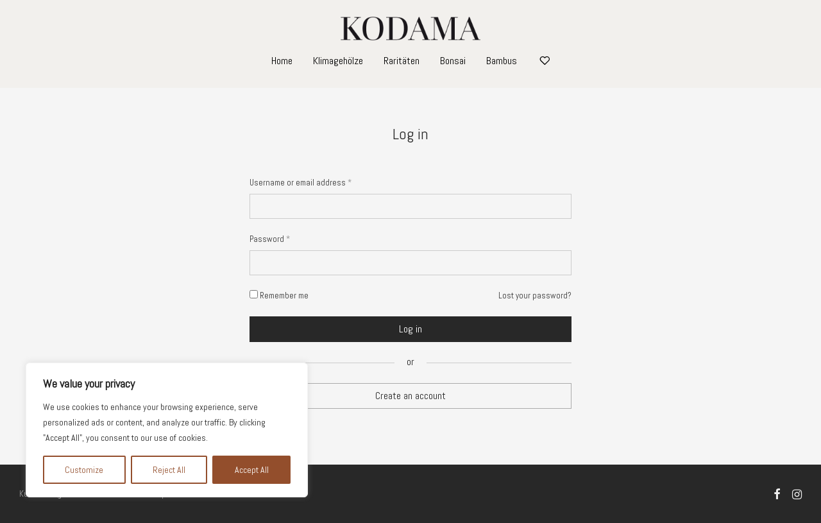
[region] (167, 430)
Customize (84, 470)
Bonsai (453, 60)
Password (270, 239)
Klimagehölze (338, 60)
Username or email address (300, 182)
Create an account (410, 395)
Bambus (501, 60)
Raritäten (401, 60)
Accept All (252, 470)
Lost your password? (534, 295)
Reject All (169, 470)
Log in (410, 329)
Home (281, 60)
